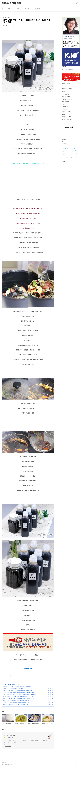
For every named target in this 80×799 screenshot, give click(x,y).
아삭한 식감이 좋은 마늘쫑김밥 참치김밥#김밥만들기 (15, 734)
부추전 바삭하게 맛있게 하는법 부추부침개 (13, 720)
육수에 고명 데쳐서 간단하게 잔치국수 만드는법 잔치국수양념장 (17, 730)
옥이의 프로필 (65, 91)
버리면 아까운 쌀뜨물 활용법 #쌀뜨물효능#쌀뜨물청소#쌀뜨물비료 (18, 724)
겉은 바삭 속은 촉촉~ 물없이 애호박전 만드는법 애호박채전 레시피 (18, 726)
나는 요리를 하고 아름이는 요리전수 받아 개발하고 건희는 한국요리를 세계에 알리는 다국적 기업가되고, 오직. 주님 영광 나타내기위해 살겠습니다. (25, 772)
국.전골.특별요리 (66, 94)
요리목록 (10, 9)
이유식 (64, 104)
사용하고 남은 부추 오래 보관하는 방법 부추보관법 (14, 736)
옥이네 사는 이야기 (66, 111)
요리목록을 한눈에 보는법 (67, 69)
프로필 (27, 9)
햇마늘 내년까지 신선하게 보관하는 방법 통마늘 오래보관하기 (17, 728)
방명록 (19, 9)
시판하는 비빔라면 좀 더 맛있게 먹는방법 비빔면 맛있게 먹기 (17, 718)
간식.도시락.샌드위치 (67, 99)
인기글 (68, 84)
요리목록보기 (65, 106)
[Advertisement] (30, 666)
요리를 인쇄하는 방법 (67, 119)
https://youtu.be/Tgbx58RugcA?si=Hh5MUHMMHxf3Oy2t (28, 163)
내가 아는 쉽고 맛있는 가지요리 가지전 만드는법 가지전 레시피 (17, 722)
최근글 (63, 84)
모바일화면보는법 (38, 9)
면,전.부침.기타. (7, 715)
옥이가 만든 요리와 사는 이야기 (69, 89)
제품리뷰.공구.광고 (66, 117)
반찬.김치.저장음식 (66, 96)
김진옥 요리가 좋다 (11, 3)
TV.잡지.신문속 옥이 (66, 109)
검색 (73, 3)
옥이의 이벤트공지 (66, 114)
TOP (77, 794)
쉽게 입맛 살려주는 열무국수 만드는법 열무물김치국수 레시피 (17, 732)
